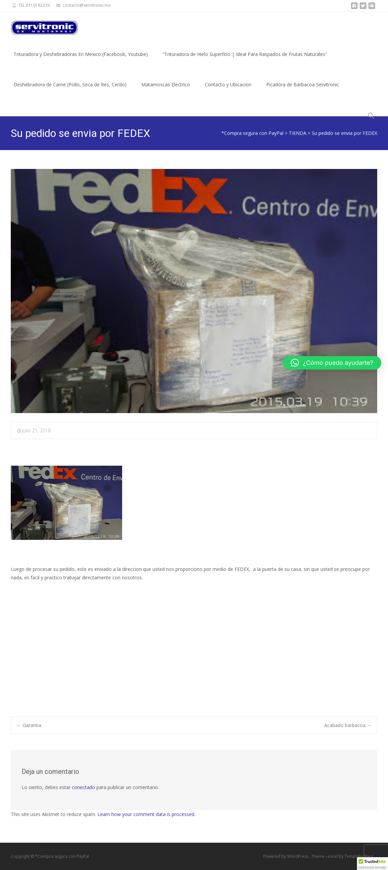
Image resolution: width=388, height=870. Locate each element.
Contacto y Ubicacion (228, 90)
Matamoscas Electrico (165, 90)
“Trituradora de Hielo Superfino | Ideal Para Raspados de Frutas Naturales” (245, 60)
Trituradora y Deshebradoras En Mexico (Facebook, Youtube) (80, 60)
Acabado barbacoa (347, 725)
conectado (83, 787)
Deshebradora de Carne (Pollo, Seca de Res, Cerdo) (70, 90)
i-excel (332, 856)
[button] (332, 363)
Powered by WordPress (286, 856)
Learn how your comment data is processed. (146, 814)
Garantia (29, 725)
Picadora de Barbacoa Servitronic (302, 90)
